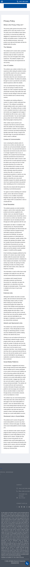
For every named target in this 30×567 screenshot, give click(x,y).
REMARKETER (15, 563)
